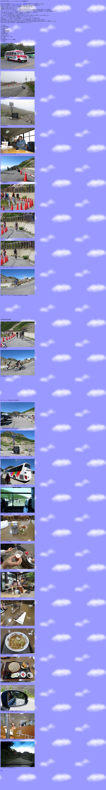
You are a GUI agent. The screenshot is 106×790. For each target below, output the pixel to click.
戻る (2, 770)
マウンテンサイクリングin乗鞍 (18, 3)
